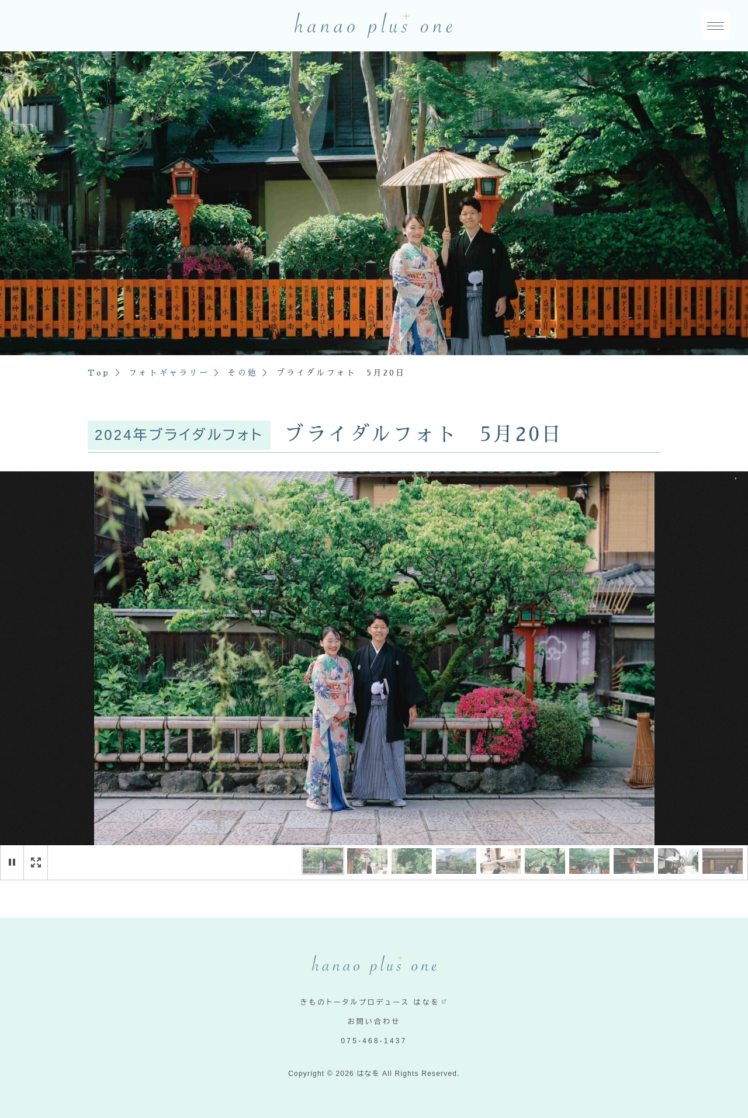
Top (99, 373)
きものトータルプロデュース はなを (370, 1002)
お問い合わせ (374, 1022)
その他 (242, 373)
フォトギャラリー (169, 373)
